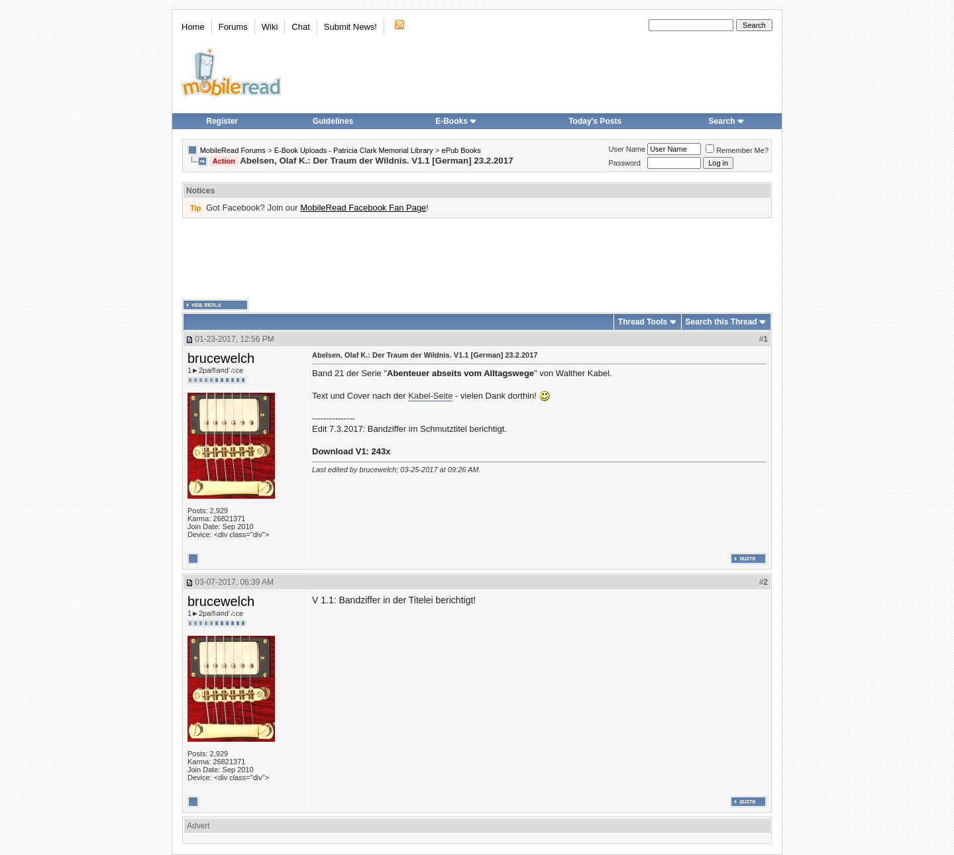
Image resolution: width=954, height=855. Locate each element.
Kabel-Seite (430, 396)
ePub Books (461, 150)
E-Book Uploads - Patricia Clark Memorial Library (353, 150)
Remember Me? (737, 150)
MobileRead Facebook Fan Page (363, 208)
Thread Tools (642, 322)
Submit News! (350, 27)
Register (222, 121)
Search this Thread (721, 322)
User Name (627, 149)
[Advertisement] (477, 259)
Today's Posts (594, 121)
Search (727, 121)
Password (625, 163)
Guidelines (333, 121)
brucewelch (220, 358)
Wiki (270, 27)
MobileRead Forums (233, 150)
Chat (300, 27)
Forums (233, 27)
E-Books (456, 121)
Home (193, 27)
